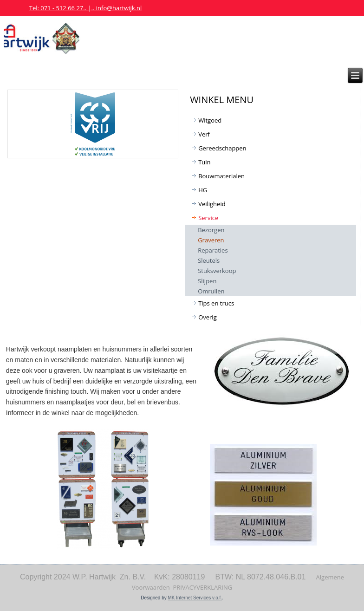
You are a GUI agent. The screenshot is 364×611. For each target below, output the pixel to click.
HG (202, 190)
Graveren (211, 240)
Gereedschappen (222, 148)
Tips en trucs (216, 303)
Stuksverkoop (217, 270)
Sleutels (209, 260)
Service (208, 218)
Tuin (204, 162)
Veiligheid (211, 204)
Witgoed (209, 120)
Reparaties (213, 250)
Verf (204, 134)
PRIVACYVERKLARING (202, 587)
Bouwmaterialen (221, 176)
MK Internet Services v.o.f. (195, 597)
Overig (207, 317)
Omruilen (211, 291)
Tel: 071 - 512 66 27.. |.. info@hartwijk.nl (85, 8)
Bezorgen (211, 230)
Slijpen (207, 281)
